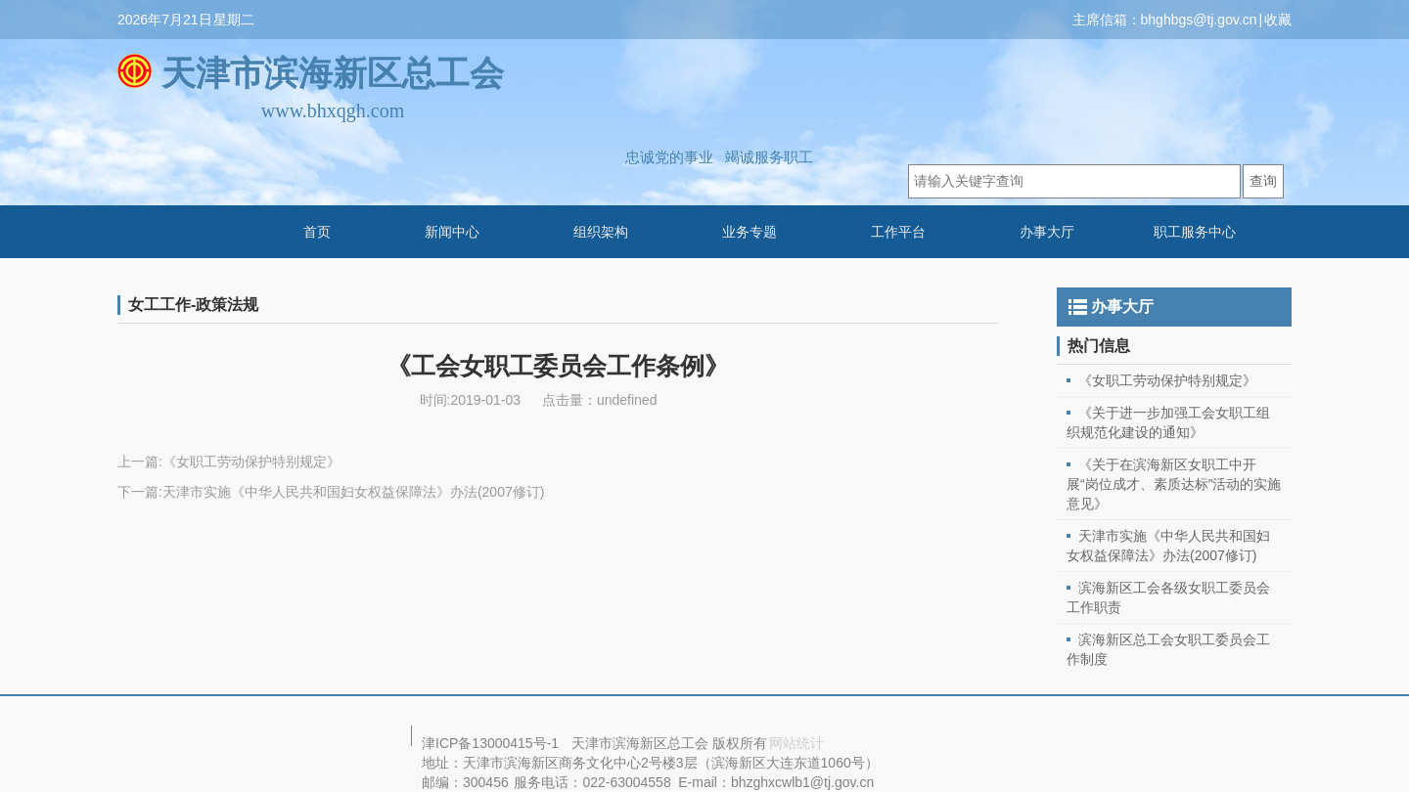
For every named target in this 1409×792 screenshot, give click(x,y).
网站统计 (796, 743)
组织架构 (600, 232)
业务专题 (749, 232)
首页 (317, 232)
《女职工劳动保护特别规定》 (251, 461)
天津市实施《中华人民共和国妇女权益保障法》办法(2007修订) (353, 492)
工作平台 (898, 232)
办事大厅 (1047, 232)
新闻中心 (452, 232)
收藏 (1278, 19)
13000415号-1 (515, 743)
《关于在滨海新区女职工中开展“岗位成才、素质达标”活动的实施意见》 (1174, 484)
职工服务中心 (1195, 232)
